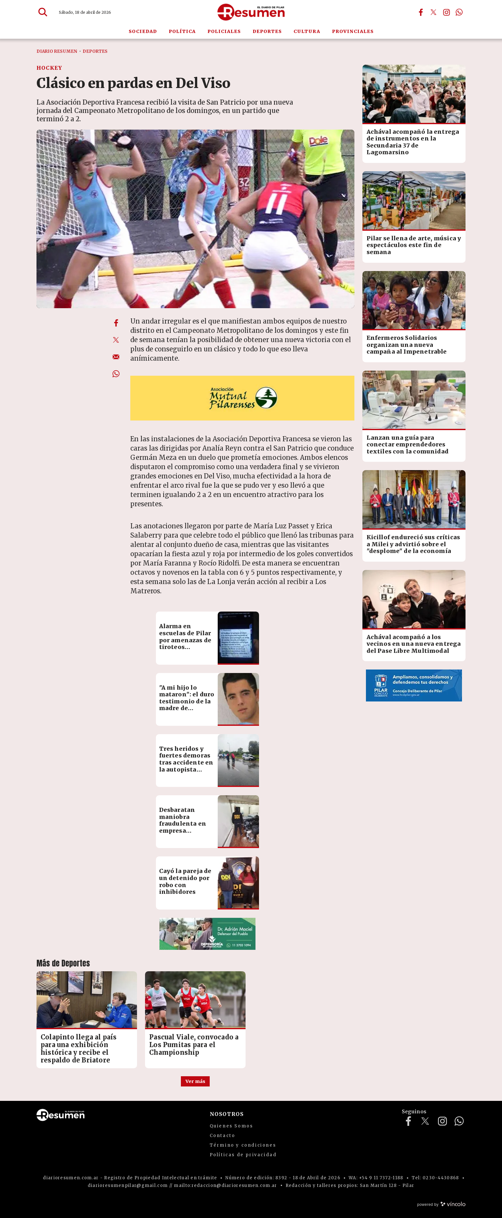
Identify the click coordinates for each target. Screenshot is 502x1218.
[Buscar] (42, 12)
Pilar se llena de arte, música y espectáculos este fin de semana (414, 245)
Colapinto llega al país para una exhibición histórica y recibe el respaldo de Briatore (79, 1048)
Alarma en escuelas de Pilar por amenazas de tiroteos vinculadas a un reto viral (185, 643)
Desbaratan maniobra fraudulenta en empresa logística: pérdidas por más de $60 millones (186, 830)
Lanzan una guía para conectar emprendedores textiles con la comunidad (408, 444)
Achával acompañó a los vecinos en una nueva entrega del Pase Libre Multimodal (414, 643)
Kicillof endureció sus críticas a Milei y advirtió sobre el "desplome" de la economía (413, 544)
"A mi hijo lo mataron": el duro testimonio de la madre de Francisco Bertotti (187, 705)
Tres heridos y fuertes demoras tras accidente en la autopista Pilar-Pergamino (186, 762)
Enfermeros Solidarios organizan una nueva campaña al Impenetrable (407, 344)
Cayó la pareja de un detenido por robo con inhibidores (185, 881)
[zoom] (195, 219)
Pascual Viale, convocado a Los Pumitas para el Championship (194, 1044)
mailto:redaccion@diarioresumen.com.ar (225, 1185)
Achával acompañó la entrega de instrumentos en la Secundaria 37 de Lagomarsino (413, 142)
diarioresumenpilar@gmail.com (128, 1185)
